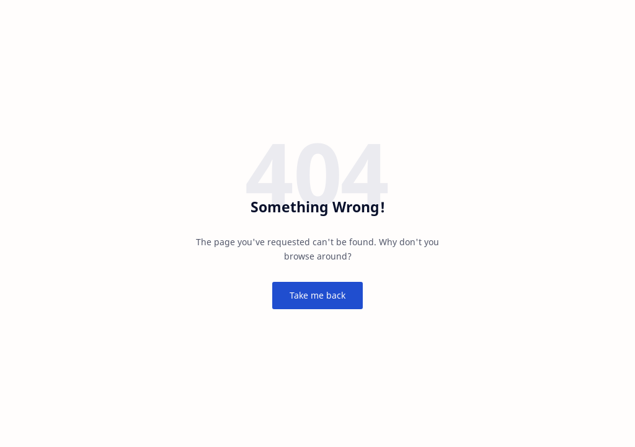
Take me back (317, 295)
